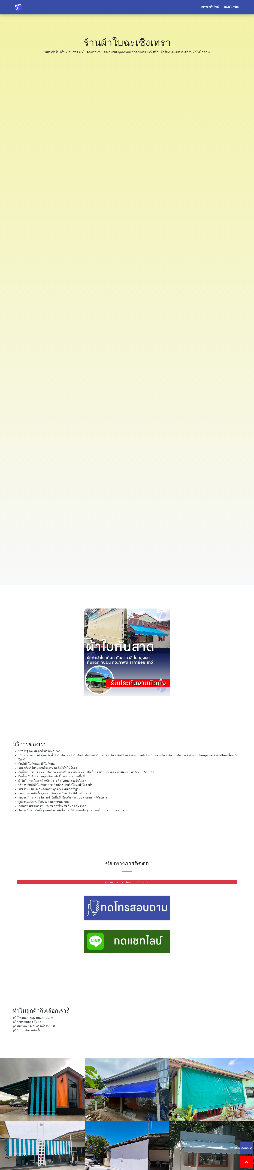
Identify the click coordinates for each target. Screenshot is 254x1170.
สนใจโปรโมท (231, 7)
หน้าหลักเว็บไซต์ (210, 7)
